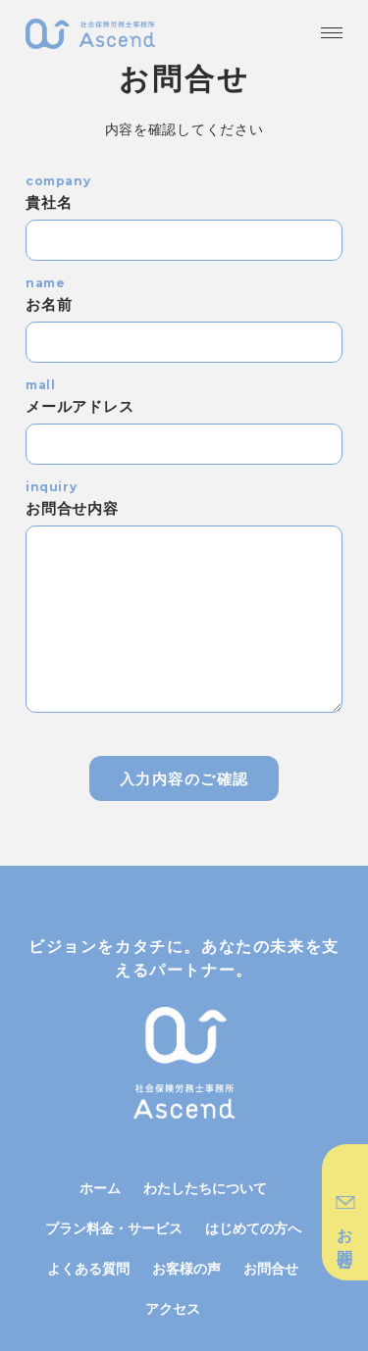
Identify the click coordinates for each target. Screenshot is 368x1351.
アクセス (172, 1308)
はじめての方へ (253, 1228)
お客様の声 (186, 1268)
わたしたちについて (205, 1187)
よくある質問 (88, 1268)
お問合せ (270, 1268)
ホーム (100, 1187)
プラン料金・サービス (114, 1228)
